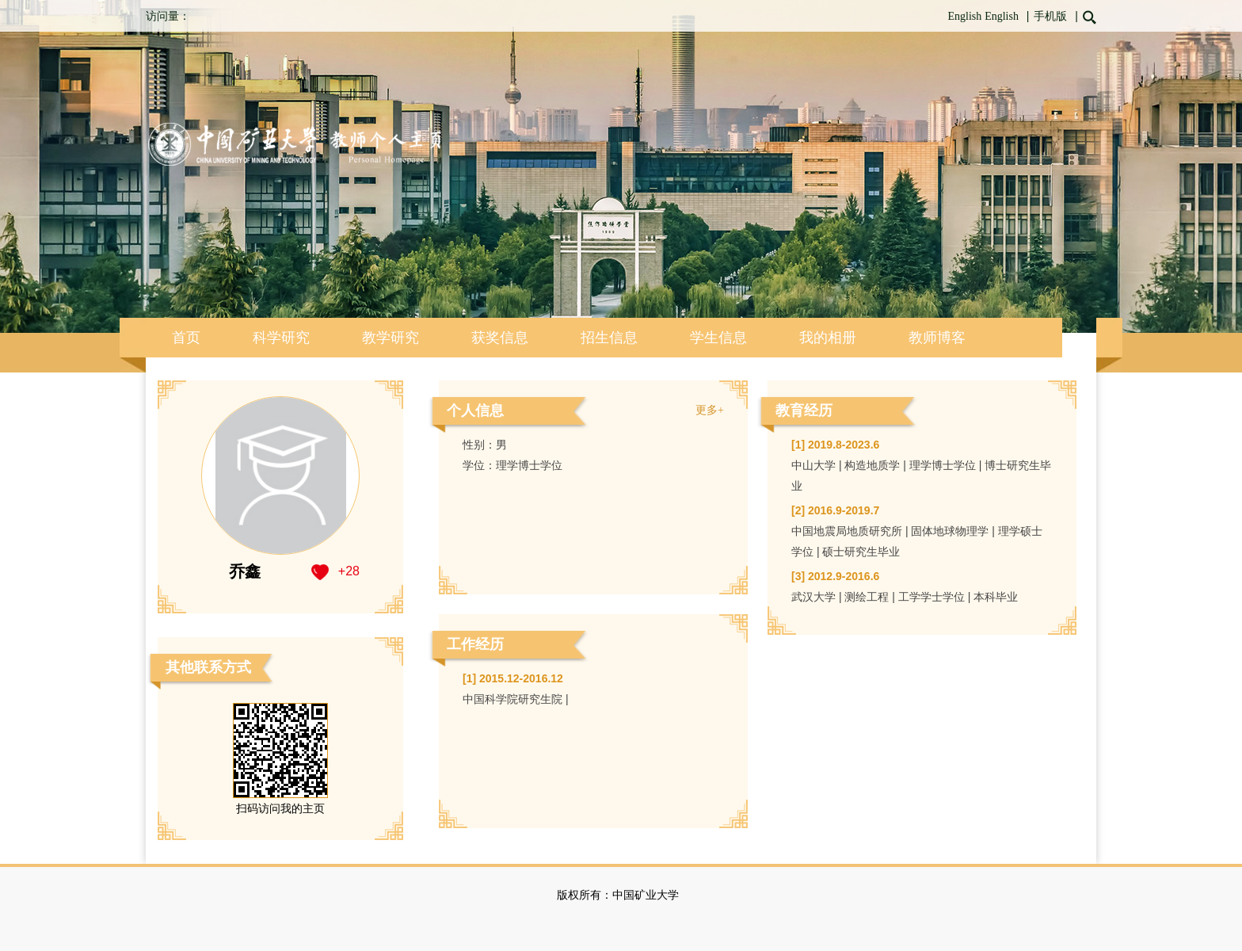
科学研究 (281, 338)
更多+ (709, 410)
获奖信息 (499, 338)
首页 (186, 338)
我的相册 (827, 338)
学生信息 (718, 338)
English (964, 16)
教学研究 (390, 338)
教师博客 (937, 338)
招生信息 (609, 338)
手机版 (1050, 16)
